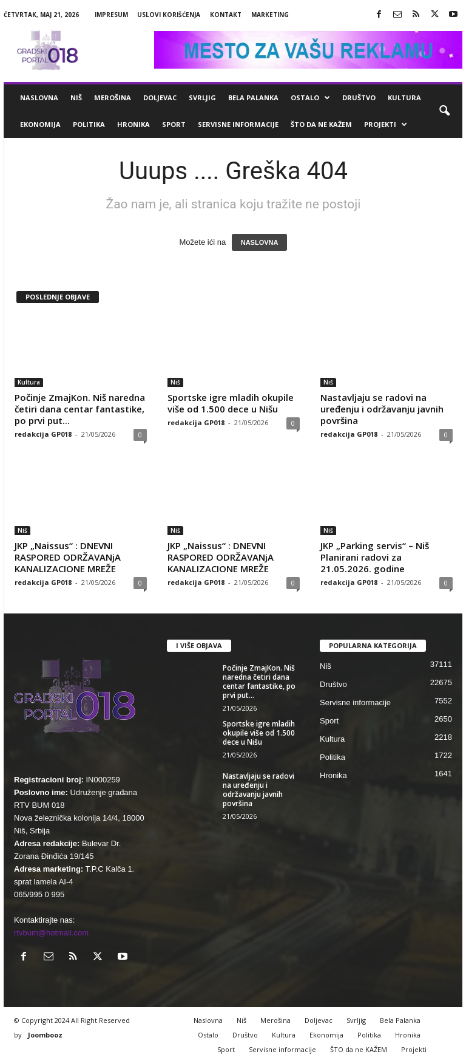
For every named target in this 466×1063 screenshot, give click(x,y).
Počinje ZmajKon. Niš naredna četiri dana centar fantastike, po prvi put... (80, 408)
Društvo (359, 97)
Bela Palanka (253, 97)
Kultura (404, 97)
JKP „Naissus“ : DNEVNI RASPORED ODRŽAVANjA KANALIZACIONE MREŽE (68, 557)
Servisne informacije (238, 124)
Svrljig (202, 97)
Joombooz (45, 1034)
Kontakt (225, 14)
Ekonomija (40, 124)
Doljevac (160, 97)
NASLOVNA (260, 242)
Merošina (112, 97)
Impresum (111, 14)
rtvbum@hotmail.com (51, 932)
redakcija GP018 (43, 434)
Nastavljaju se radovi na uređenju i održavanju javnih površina (382, 408)
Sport (174, 124)
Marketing (270, 14)
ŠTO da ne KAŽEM (321, 124)
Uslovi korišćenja (168, 14)
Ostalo (310, 97)
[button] (444, 111)
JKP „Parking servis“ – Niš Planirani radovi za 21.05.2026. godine (374, 557)
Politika (89, 124)
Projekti (385, 124)
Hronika (133, 124)
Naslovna (39, 97)
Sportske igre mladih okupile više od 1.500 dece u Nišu (230, 403)
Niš (76, 97)
